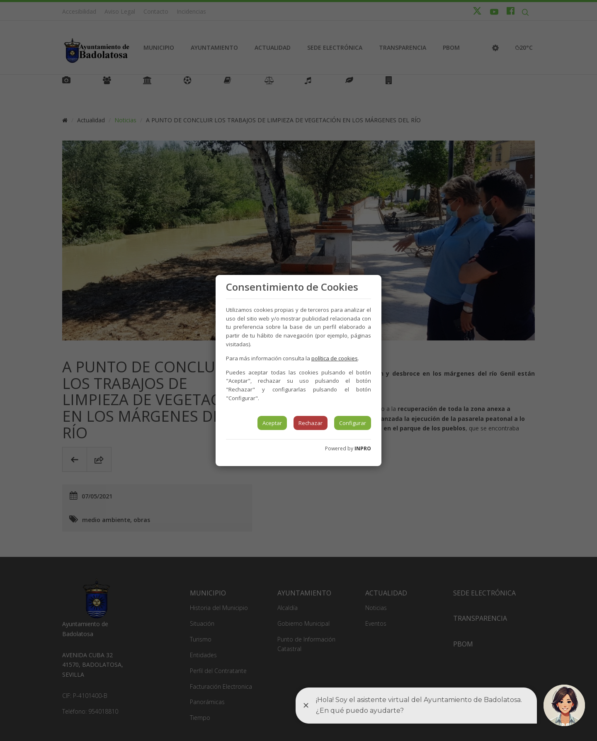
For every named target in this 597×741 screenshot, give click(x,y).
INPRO (362, 448)
